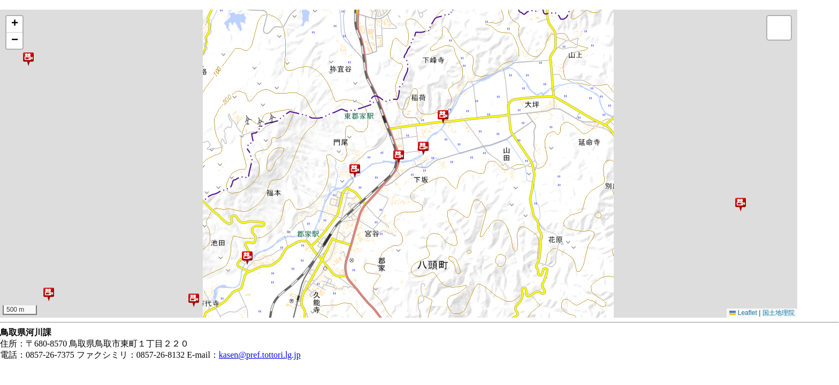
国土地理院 (778, 313)
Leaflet (743, 313)
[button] (28, 59)
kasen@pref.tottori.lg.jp (260, 354)
